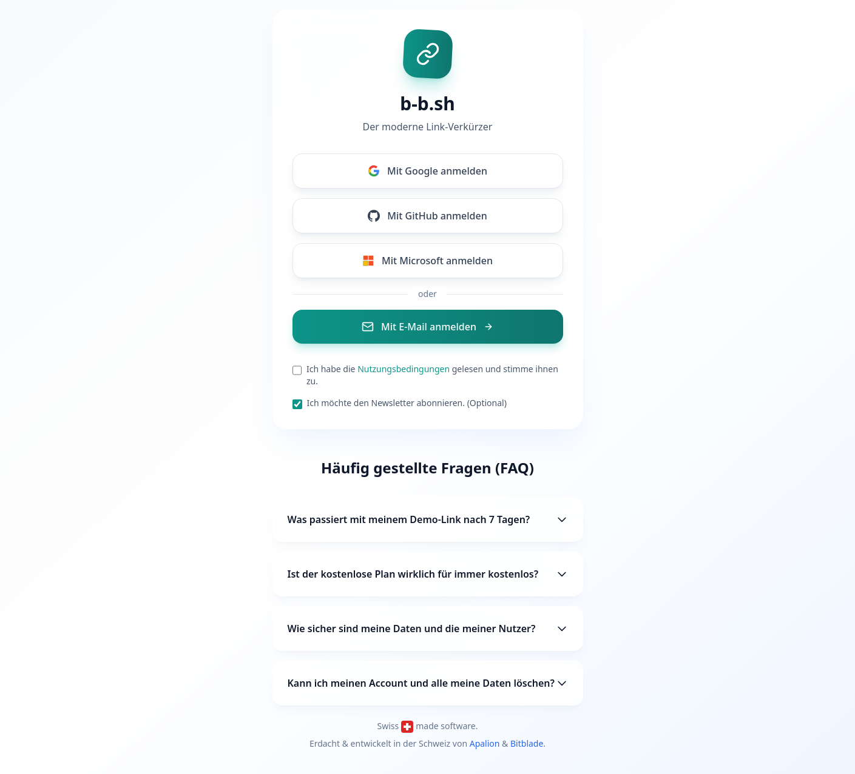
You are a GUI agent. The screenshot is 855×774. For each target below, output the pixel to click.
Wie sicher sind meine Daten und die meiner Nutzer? (428, 628)
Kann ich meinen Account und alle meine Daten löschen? (428, 683)
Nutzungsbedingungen (403, 369)
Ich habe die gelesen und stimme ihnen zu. (432, 375)
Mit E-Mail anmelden (427, 326)
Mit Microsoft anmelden (427, 260)
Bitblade (526, 743)
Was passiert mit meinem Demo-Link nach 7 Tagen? (428, 519)
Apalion (485, 743)
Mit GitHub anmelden (427, 215)
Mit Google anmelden (427, 171)
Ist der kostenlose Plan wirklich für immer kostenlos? (428, 574)
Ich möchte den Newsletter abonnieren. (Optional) (407, 403)
